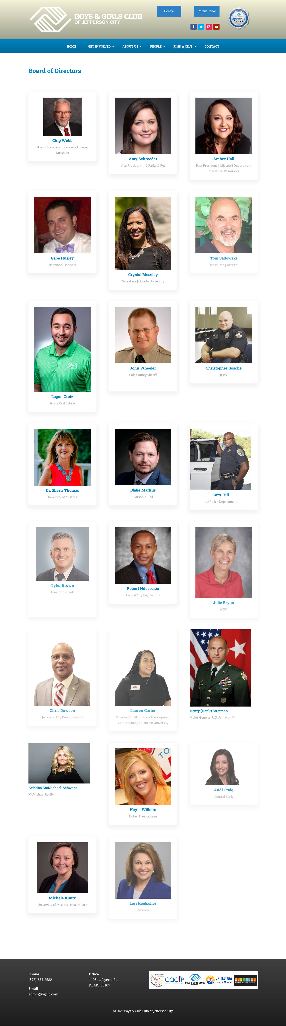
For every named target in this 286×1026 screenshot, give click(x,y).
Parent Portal (207, 11)
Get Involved (99, 46)
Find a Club (183, 46)
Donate (169, 11)
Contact (212, 46)
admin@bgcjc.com (43, 994)
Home (71, 46)
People (156, 46)
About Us (130, 46)
